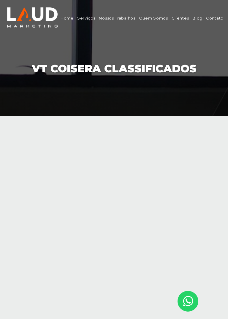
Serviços (86, 18)
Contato (215, 18)
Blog (197, 18)
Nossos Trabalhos (117, 18)
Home (67, 18)
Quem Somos (153, 18)
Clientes (180, 18)
